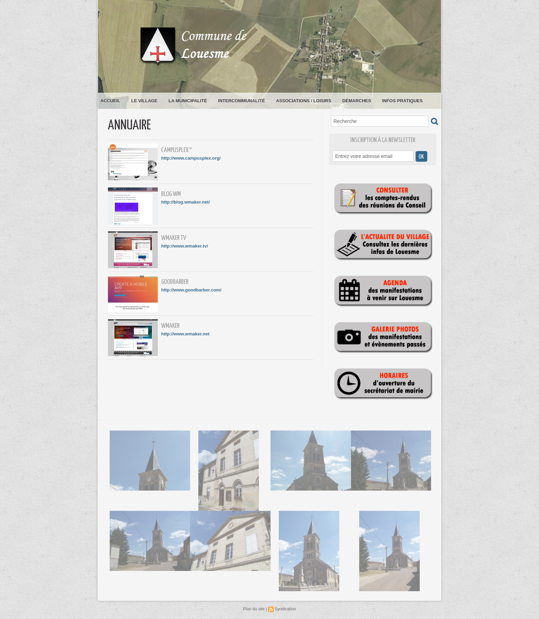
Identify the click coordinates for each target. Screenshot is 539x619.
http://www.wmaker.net (185, 333)
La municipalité (187, 100)
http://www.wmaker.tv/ (184, 246)
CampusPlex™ (176, 150)
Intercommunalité (241, 100)
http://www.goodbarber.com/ (191, 290)
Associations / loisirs (303, 100)
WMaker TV (173, 238)
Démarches (356, 100)
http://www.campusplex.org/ (191, 158)
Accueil (110, 100)
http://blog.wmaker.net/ (185, 202)
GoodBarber (174, 282)
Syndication (285, 609)
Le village (144, 100)
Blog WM (171, 194)
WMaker (170, 326)
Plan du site (254, 609)
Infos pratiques (402, 100)
